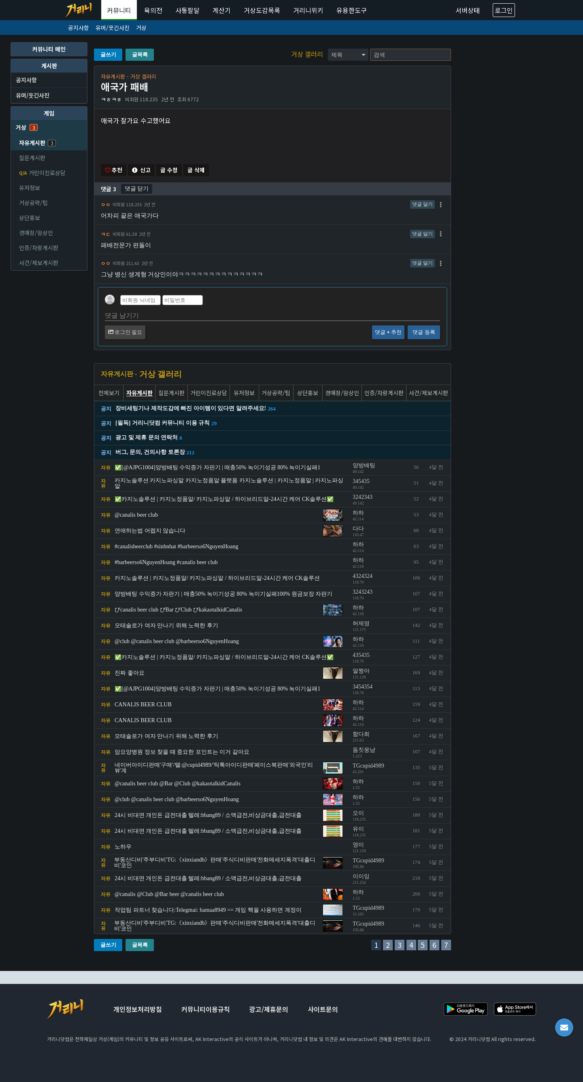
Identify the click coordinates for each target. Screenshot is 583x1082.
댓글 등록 (424, 332)
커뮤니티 (119, 10)
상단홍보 (29, 218)
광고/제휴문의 (268, 1009)
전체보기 (108, 393)
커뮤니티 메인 (49, 49)
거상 (141, 28)
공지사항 (78, 28)
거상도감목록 (262, 10)
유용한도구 (351, 10)
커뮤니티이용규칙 (205, 1009)
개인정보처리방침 (137, 1009)
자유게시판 (37, 143)
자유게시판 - (119, 374)
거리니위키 (308, 10)
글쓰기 (108, 54)
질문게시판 (32, 158)
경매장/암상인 (36, 233)
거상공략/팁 (33, 203)
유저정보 (29, 188)
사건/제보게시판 (38, 263)
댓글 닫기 (137, 189)
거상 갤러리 (308, 54)
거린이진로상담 (42, 173)
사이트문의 (323, 1009)
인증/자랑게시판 (38, 248)
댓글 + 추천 (388, 332)
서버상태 (467, 10)
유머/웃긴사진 (113, 28)
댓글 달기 (422, 204)
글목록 (140, 54)
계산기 (222, 10)
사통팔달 (187, 10)
